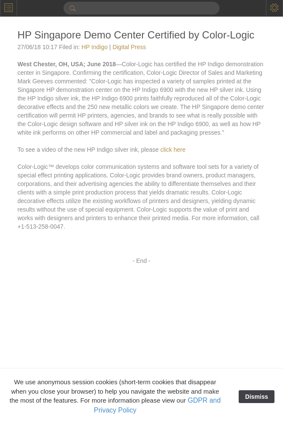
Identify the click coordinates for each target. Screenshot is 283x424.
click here (172, 149)
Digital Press (129, 47)
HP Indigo (94, 47)
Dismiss (256, 396)
